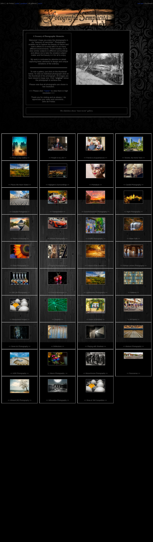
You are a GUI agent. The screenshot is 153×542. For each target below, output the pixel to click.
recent (40, 3)
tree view (140, 3)
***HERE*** (47, 91)
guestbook (24, 3)
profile (17, 3)
